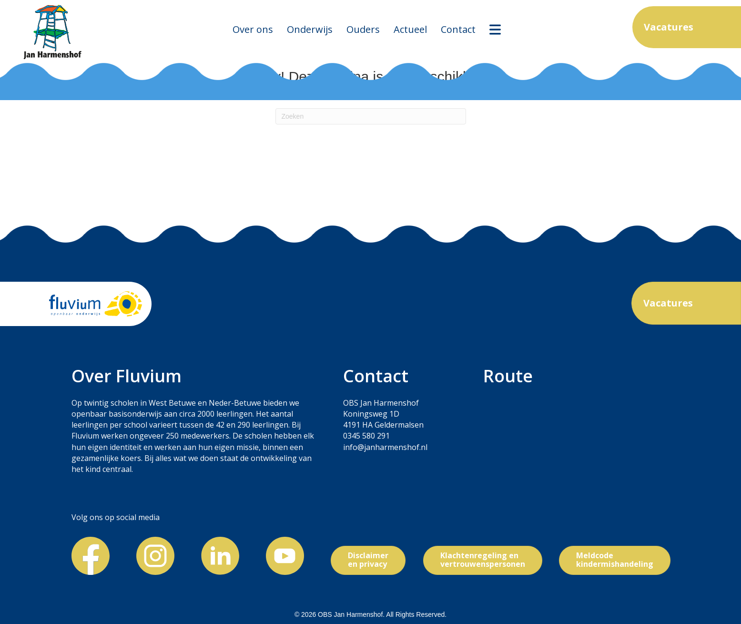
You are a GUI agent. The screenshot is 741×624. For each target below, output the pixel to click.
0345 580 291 (366, 435)
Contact (458, 29)
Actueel (410, 29)
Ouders (363, 29)
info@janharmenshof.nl (385, 447)
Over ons (253, 29)
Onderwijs (310, 29)
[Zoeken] (370, 116)
